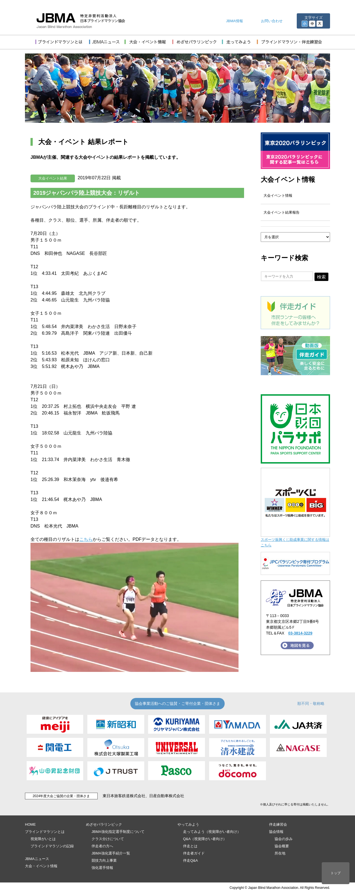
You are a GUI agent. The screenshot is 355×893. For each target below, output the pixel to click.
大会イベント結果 (52, 178)
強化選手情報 (102, 868)
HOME (30, 824)
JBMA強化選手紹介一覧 (111, 853)
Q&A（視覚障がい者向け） (205, 839)
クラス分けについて (108, 839)
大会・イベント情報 (41, 866)
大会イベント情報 (288, 179)
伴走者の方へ (102, 846)
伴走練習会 (278, 824)
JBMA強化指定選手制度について (118, 832)
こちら (86, 539)
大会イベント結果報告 (281, 212)
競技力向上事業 (104, 860)
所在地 (280, 853)
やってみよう (188, 824)
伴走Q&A (190, 860)
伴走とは (190, 846)
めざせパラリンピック (104, 824)
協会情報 (276, 832)
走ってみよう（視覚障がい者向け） (212, 832)
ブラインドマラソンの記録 (52, 846)
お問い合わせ (272, 21)
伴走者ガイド (194, 853)
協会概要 (282, 846)
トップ (336, 873)
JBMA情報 (234, 21)
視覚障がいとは (43, 839)
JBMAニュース (37, 859)
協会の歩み (284, 839)
